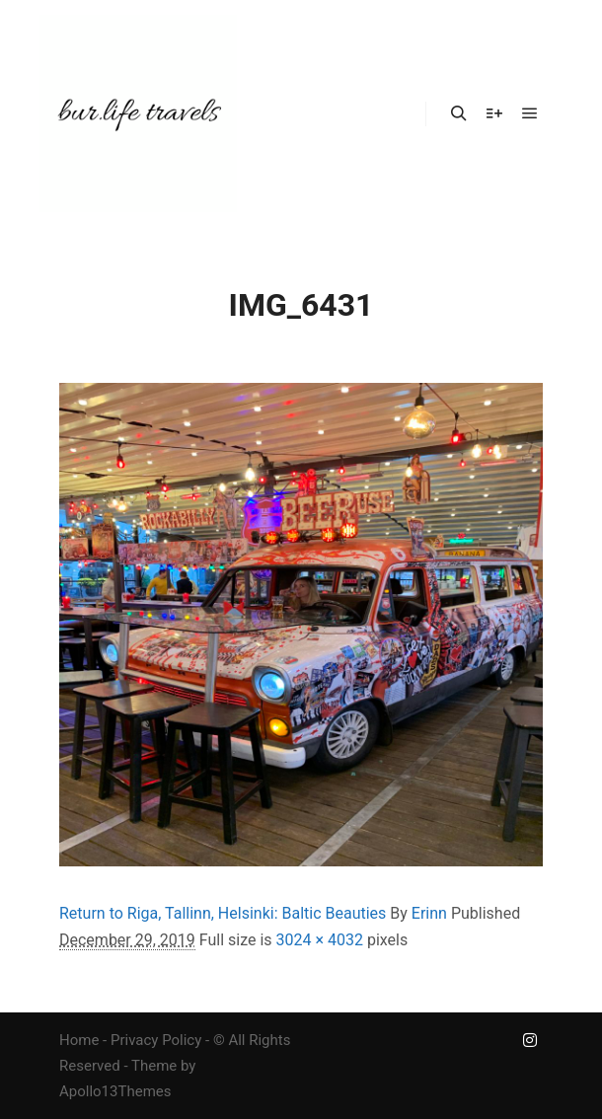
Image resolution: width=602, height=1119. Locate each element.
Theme (154, 1066)
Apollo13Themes (115, 1091)
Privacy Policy (156, 1040)
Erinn (429, 913)
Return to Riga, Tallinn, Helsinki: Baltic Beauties (222, 913)
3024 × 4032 (319, 940)
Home (79, 1040)
